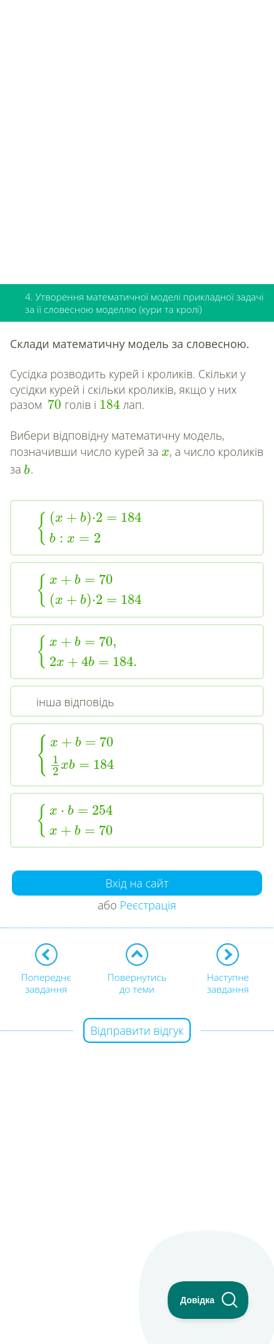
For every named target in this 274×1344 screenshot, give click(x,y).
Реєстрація (147, 905)
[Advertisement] (137, 137)
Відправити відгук (137, 1030)
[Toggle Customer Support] (208, 1300)
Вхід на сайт (137, 883)
